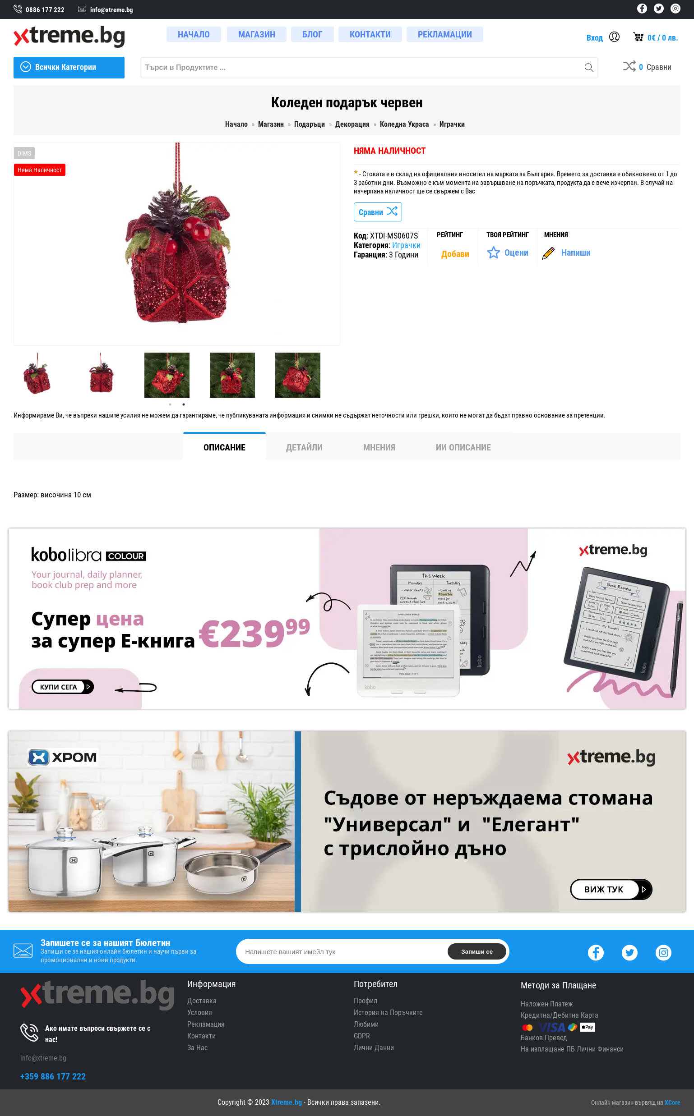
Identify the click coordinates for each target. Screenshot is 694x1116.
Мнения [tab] (379, 447)
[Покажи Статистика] (456, 254)
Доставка (202, 1001)
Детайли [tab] (304, 447)
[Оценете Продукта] (507, 252)
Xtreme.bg (286, 1102)
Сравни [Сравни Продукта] (378, 212)
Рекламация (206, 1024)
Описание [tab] (224, 447)
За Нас (197, 1047)
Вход (595, 37)
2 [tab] (183, 404)
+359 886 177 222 (53, 1076)
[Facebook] (596, 952)
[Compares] (647, 67)
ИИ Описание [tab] (463, 447)
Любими (366, 1024)
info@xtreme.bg (43, 1058)
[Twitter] (630, 952)
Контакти (201, 1036)
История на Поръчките (388, 1012)
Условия (199, 1012)
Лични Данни (374, 1047)
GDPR (362, 1036)
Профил (365, 1001)
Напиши (576, 252)
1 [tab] (170, 404)
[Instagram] (663, 952)
